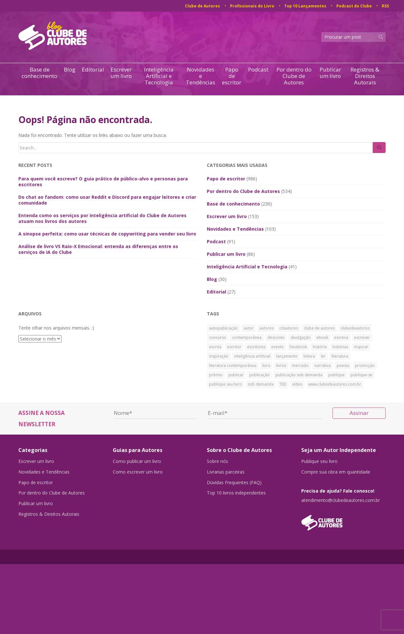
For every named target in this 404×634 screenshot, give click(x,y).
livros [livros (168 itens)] (281, 365)
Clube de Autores (202, 6)
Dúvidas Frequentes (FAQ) (234, 483)
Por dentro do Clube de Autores (294, 76)
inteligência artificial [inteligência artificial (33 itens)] (252, 356)
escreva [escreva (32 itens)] (341, 337)
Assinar (359, 413)
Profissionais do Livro (252, 6)
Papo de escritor (231, 76)
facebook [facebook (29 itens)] (298, 347)
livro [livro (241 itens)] (266, 365)
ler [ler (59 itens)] (323, 356)
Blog (69, 69)
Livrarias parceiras (226, 472)
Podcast (258, 69)
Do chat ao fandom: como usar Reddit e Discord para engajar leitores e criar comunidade (107, 200)
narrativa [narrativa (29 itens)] (322, 365)
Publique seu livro (319, 461)
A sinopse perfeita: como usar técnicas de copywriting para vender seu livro (107, 234)
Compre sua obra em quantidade (335, 472)
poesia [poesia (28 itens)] (343, 365)
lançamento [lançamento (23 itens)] (287, 356)
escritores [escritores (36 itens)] (256, 347)
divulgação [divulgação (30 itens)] (301, 337)
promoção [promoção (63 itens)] (365, 365)
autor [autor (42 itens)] (249, 328)
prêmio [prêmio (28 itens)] (216, 375)
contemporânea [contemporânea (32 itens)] (247, 337)
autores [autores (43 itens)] (266, 328)
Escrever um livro (121, 73)
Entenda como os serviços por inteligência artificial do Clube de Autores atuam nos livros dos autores (102, 218)
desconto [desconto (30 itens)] (276, 337)
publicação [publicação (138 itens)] (259, 375)
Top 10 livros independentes (236, 494)
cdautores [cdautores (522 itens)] (288, 328)
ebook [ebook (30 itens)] (322, 337)
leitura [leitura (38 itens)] (309, 356)
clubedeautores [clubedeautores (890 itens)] (355, 328)
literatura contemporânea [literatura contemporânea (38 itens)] (232, 365)
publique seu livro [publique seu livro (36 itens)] (225, 384)
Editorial (93, 69)
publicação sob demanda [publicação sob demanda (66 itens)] (298, 375)
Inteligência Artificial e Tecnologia (159, 76)
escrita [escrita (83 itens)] (215, 347)
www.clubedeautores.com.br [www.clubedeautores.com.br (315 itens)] (334, 384)
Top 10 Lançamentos (305, 6)
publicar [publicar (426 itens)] (236, 375)
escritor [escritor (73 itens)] (234, 347)
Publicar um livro (330, 73)
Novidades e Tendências (200, 76)
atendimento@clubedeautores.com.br (340, 500)
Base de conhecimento (39, 73)
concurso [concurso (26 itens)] (217, 337)
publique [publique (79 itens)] (336, 375)
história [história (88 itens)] (320, 347)
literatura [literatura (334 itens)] (340, 356)
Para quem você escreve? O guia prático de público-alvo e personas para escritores (103, 181)
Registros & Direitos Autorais (365, 76)
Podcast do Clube (354, 6)
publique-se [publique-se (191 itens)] (361, 375)
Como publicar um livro (137, 461)
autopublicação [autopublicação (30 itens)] (223, 328)
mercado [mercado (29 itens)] (300, 365)
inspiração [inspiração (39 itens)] (218, 356)
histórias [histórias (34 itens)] (340, 347)
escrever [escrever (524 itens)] (362, 337)
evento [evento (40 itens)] (277, 347)
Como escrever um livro (138, 472)
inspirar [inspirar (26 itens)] (361, 347)
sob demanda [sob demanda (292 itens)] (261, 384)
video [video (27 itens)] (297, 384)
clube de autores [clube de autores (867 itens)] (319, 328)
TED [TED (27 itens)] (282, 384)
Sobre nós (217, 461)
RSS (385, 6)
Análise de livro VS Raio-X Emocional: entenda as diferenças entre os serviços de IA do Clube (98, 249)
